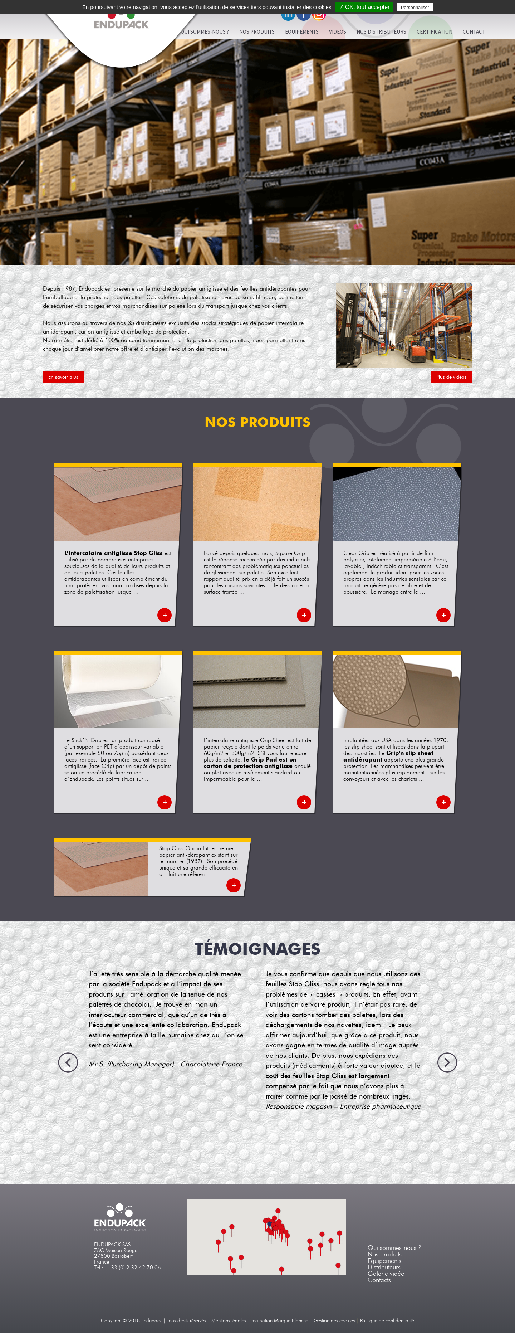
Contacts (379, 1280)
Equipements (302, 31)
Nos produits (257, 31)
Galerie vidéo (386, 1274)
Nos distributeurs (381, 31)
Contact (474, 31)
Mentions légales (228, 1321)
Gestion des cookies (334, 1321)
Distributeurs (384, 1267)
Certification (434, 31)
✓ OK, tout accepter (364, 7)
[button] (282, 1236)
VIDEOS (337, 31)
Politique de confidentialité (387, 1321)
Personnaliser (415, 7)
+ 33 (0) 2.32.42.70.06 (133, 1267)
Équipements (384, 1261)
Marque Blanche (291, 1321)
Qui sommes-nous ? (394, 1248)
